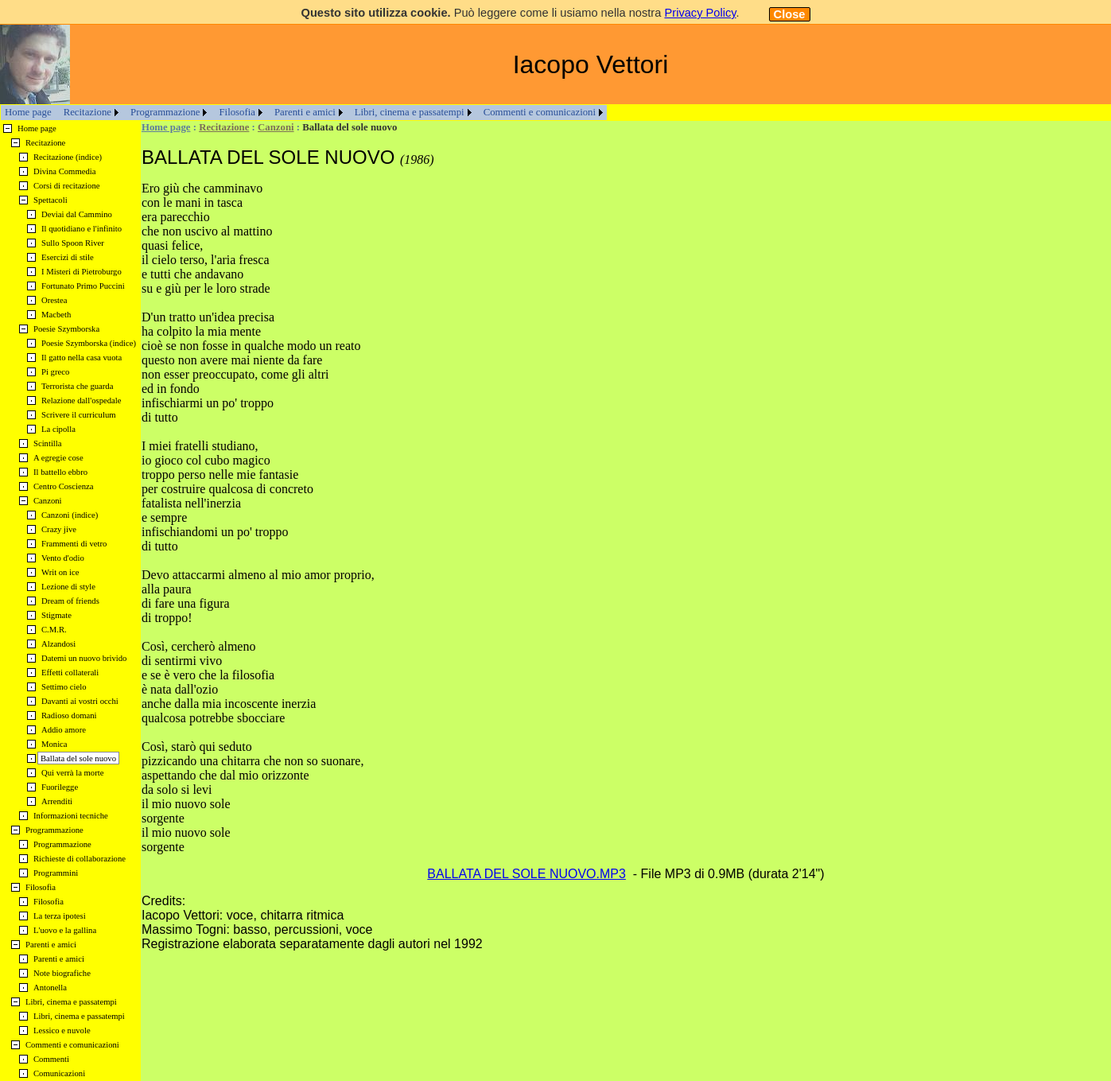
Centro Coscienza (63, 486)
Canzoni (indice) (69, 515)
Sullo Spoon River (72, 243)
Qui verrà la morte (72, 772)
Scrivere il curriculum (78, 414)
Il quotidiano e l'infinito (81, 228)
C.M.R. (54, 629)
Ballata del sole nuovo (78, 758)
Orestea (54, 300)
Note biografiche (62, 973)
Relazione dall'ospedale (81, 400)
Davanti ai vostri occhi (79, 701)
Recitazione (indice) (67, 157)
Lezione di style (68, 586)
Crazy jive (58, 529)
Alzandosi (58, 644)
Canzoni (276, 127)
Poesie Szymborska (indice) (88, 343)
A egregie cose (58, 457)
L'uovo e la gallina (64, 930)
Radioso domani (69, 715)
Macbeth (56, 314)
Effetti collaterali (70, 672)
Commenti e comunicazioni (540, 112)
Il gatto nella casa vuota (81, 357)
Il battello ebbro (60, 472)
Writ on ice (60, 572)
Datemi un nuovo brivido (83, 658)
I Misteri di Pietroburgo (81, 271)
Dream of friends (70, 601)
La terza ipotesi (59, 916)
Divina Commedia (64, 171)
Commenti (51, 1059)
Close (790, 14)
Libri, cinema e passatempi (409, 112)
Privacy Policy (700, 12)
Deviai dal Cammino (76, 214)
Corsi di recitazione (66, 185)
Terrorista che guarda (77, 386)
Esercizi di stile (67, 257)
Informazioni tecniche (70, 815)
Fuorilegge (59, 787)
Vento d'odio (62, 558)
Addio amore (63, 729)
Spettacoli (50, 200)
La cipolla (58, 429)
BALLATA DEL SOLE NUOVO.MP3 (526, 874)
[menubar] (304, 112)
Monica (54, 744)
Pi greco (55, 371)
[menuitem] (28, 112)
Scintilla (47, 443)
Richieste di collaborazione (79, 858)
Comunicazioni (59, 1073)
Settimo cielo (64, 686)
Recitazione (87, 112)
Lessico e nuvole (62, 1030)
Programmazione (165, 112)
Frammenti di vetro (74, 543)
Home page (28, 112)
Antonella (50, 987)
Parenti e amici (305, 112)
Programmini (55, 873)
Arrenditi (56, 801)
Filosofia (237, 112)
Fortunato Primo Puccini (83, 286)
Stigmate (56, 615)
